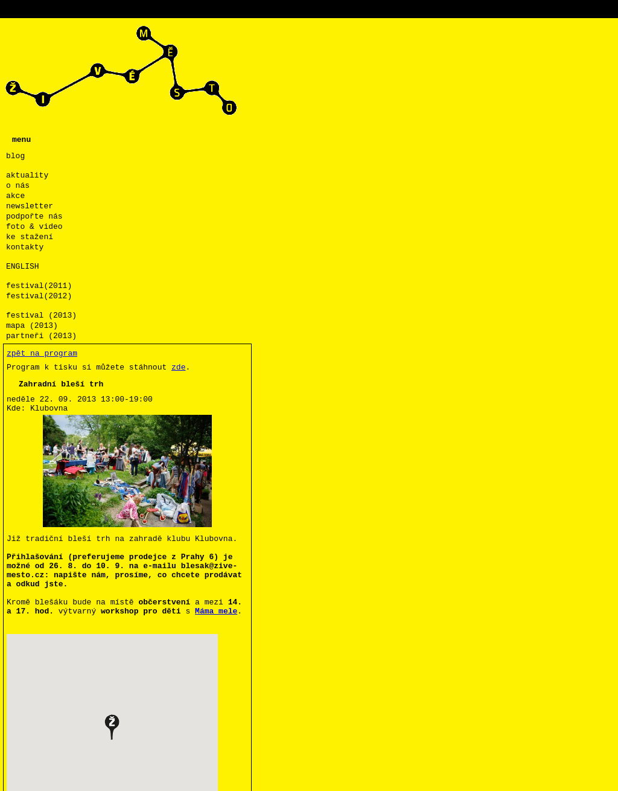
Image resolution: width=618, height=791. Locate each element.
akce (15, 195)
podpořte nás (34, 216)
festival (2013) (41, 315)
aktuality (27, 175)
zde (178, 367)
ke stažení (29, 237)
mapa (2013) (32, 325)
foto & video (34, 226)
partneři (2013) (41, 336)
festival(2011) (39, 285)
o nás (18, 185)
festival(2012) (39, 296)
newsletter (29, 206)
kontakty (24, 247)
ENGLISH (22, 266)
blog (15, 156)
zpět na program (42, 353)
